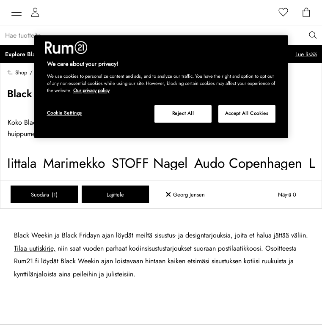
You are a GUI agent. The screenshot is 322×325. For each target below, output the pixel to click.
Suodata (44, 195)
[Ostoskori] (306, 12)
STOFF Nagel (149, 163)
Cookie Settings (65, 112)
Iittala (21, 163)
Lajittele (115, 195)
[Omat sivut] (35, 12)
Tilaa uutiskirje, (34, 248)
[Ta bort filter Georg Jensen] (194, 194)
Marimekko (74, 163)
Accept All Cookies (246, 113)
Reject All (183, 113)
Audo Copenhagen (248, 163)
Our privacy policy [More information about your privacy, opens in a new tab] (91, 90)
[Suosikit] (283, 12)
